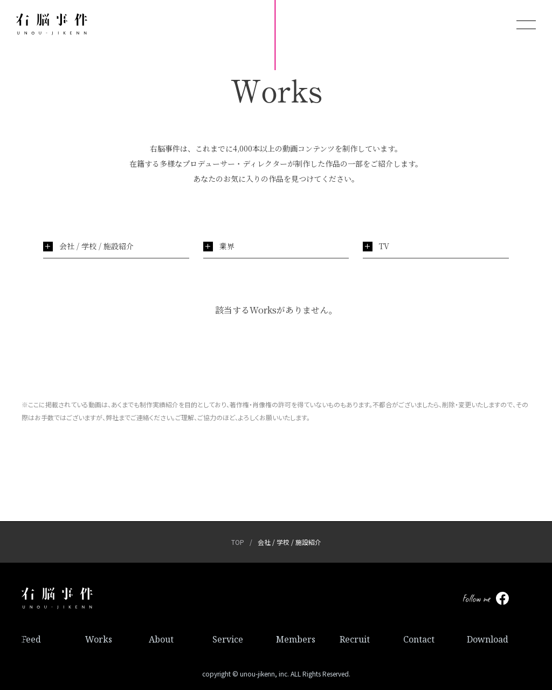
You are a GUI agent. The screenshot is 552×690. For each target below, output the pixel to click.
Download (487, 639)
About (161, 639)
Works (98, 639)
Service (227, 639)
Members (295, 639)
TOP (237, 541)
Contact (418, 639)
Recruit (355, 639)
